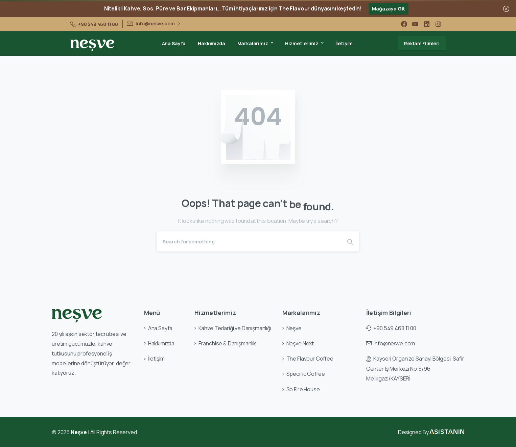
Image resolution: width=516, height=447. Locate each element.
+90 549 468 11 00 (94, 24)
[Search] (249, 241)
